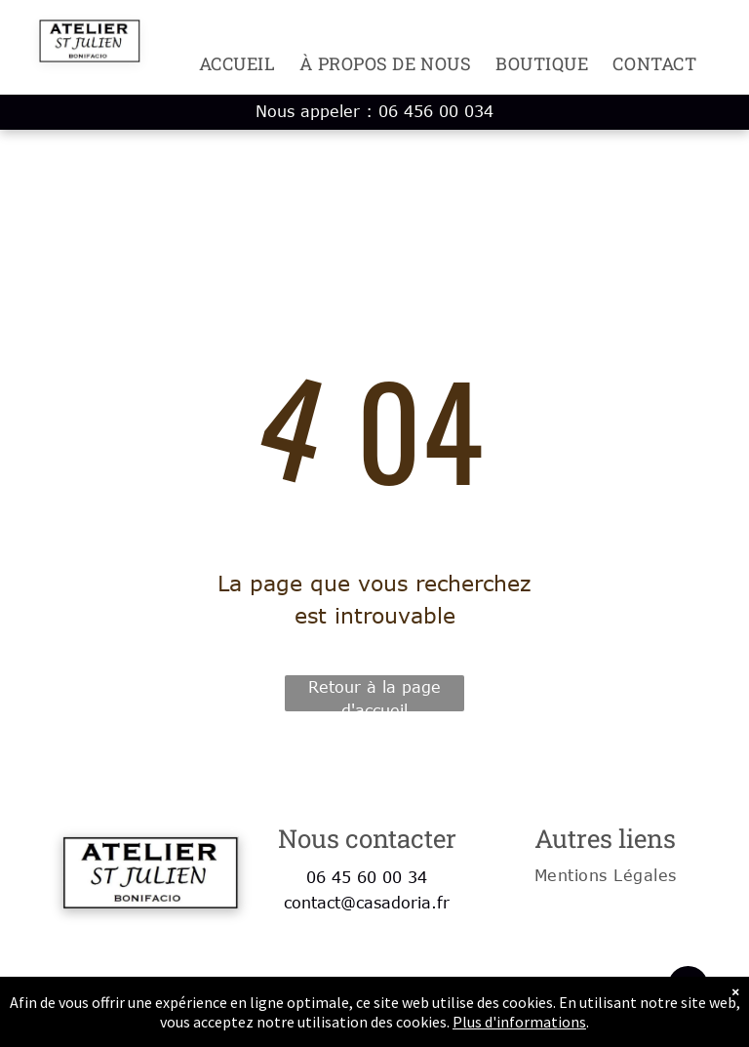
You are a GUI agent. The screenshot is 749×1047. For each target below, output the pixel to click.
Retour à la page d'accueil (374, 694)
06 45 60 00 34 (366, 877)
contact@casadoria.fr (367, 902)
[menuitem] (225, 63)
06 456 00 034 (435, 111)
